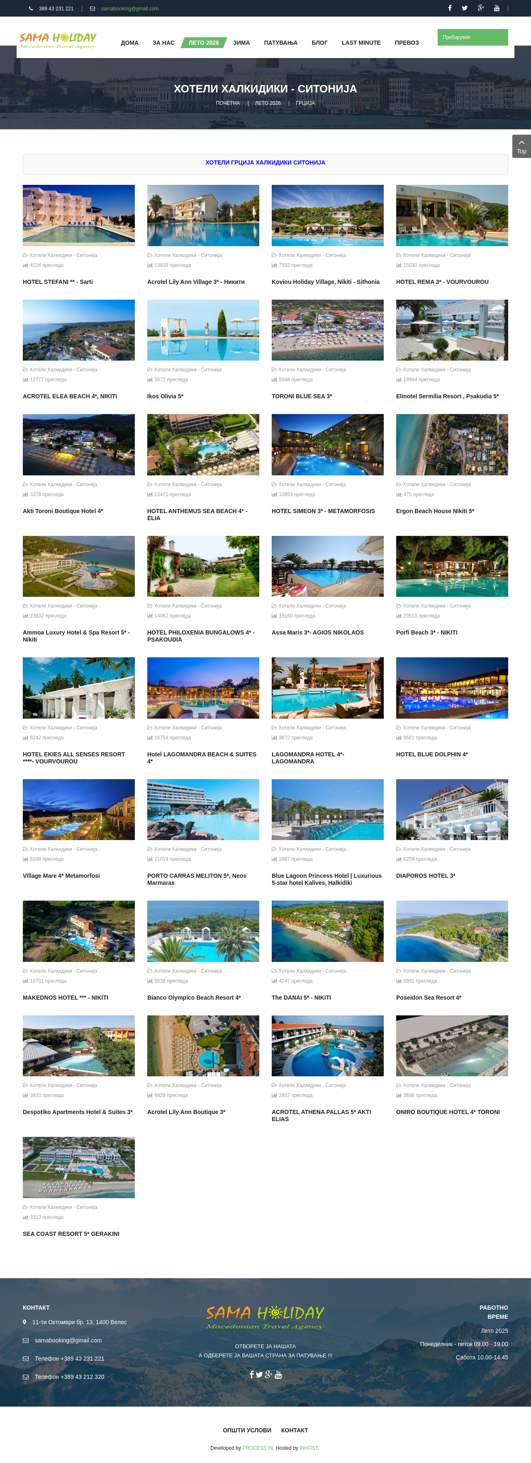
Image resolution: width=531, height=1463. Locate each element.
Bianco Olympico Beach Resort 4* (194, 997)
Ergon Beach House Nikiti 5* (435, 511)
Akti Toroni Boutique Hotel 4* (63, 511)
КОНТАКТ (294, 1430)
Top (521, 146)
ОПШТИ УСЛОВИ (247, 1430)
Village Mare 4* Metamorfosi (61, 875)
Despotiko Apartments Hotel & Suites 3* (78, 1112)
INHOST (309, 1448)
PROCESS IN (257, 1448)
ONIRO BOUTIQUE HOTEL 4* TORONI (448, 1112)
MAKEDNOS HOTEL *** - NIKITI (65, 997)
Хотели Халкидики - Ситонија (60, 255)
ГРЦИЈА (305, 103)
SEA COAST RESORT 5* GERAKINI (71, 1233)
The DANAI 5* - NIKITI (301, 997)
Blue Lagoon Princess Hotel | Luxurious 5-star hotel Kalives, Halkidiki (327, 879)
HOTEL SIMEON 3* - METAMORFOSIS (323, 511)
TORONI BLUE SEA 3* (302, 396)
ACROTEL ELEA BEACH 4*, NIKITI (70, 396)
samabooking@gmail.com (129, 9)
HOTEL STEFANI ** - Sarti (58, 282)
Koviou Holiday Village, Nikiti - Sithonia (326, 282)
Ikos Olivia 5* (165, 396)
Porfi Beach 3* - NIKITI (427, 632)
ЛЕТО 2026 (268, 103)
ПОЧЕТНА (228, 103)
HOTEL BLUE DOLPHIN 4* (432, 754)
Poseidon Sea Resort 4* (428, 997)
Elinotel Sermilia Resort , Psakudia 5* (447, 396)
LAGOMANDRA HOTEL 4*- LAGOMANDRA (308, 758)
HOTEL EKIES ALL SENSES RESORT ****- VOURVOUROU (74, 758)
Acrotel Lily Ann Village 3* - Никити (196, 282)
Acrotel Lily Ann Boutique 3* (186, 1112)
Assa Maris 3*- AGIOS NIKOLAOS (318, 632)
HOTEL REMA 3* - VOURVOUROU (442, 282)
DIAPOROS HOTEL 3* (425, 875)
